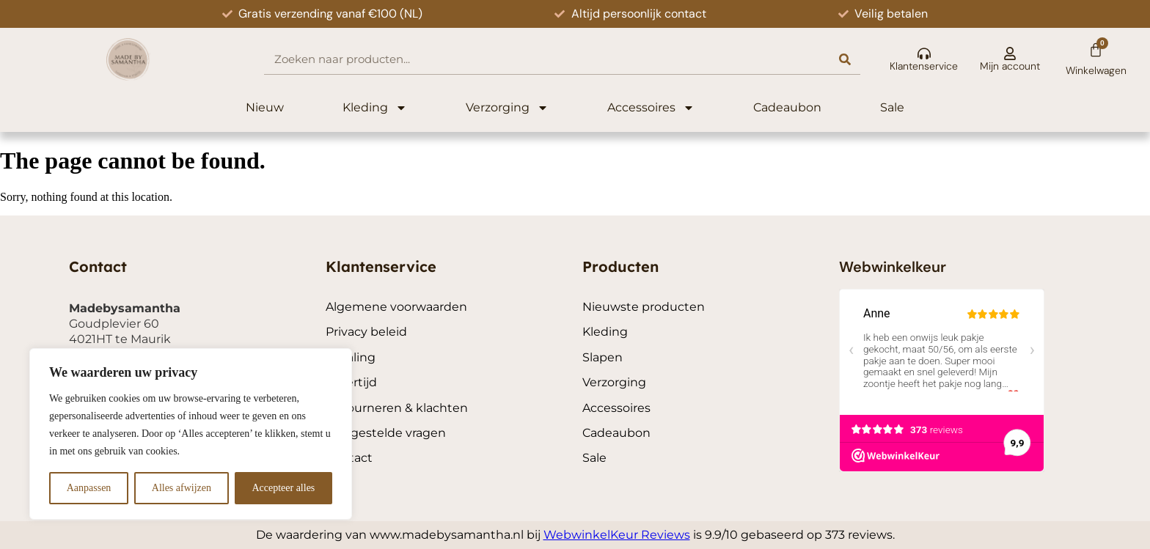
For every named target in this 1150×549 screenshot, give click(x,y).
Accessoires (651, 108)
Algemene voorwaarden (396, 307)
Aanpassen (89, 487)
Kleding (375, 108)
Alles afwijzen (181, 487)
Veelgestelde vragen (386, 433)
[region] (190, 434)
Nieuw (265, 107)
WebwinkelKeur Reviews (616, 535)
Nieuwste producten (643, 307)
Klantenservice (924, 66)
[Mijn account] (1010, 53)
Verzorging (507, 108)
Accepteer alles (283, 487)
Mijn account (1010, 66)
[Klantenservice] (924, 53)
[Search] (844, 59)
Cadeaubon (787, 107)
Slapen (602, 357)
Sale (892, 107)
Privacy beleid (366, 332)
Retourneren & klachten (397, 408)
